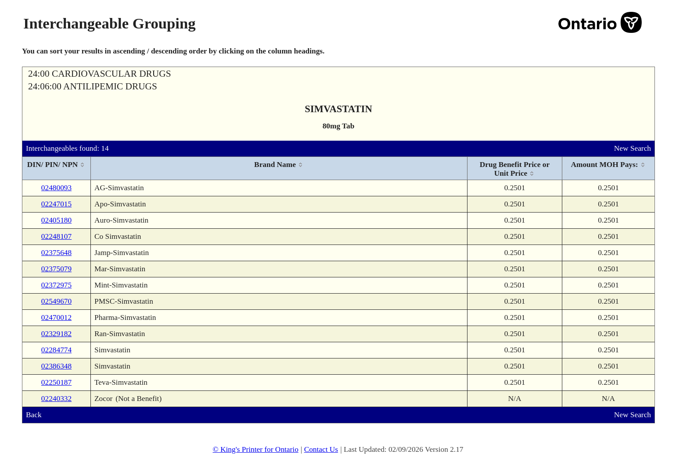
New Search (632, 148)
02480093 (56, 188)
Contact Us (321, 449)
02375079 (56, 269)
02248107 (56, 236)
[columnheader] (56, 168)
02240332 (56, 398)
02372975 (56, 285)
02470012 (56, 317)
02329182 (56, 334)
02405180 (56, 220)
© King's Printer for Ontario (255, 449)
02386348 (56, 366)
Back (34, 415)
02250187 (56, 382)
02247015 (56, 204)
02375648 (56, 252)
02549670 (56, 301)
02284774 (56, 350)
